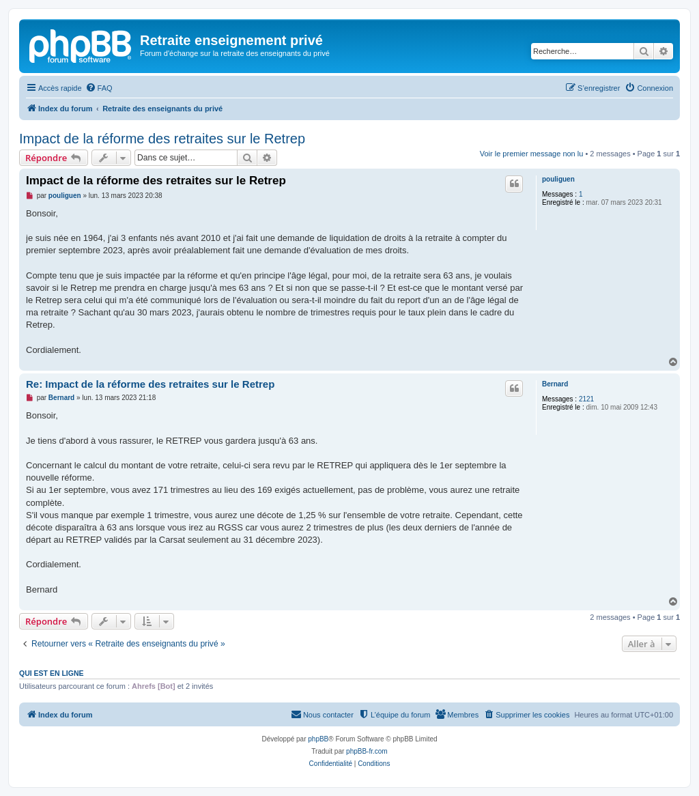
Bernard (555, 384)
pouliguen (558, 179)
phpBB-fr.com (367, 751)
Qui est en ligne (51, 673)
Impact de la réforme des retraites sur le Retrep (162, 138)
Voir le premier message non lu (532, 154)
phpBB (318, 739)
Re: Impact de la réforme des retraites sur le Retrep (150, 384)
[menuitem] (99, 88)
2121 (586, 399)
